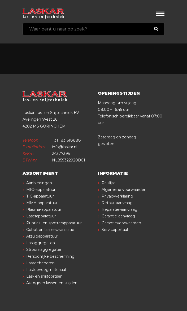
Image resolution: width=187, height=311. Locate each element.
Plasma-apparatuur (43, 209)
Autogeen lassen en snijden (51, 283)
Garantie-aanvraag (118, 216)
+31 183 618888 (66, 140)
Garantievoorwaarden (121, 223)
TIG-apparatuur (40, 196)
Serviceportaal (115, 229)
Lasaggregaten (40, 242)
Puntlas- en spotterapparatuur (54, 223)
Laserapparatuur (41, 216)
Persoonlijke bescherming (50, 256)
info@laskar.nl (64, 146)
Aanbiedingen (39, 183)
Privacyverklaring (117, 196)
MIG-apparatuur (40, 189)
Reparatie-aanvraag (119, 209)
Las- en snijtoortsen (44, 276)
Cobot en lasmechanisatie (50, 229)
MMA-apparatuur (42, 202)
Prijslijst (108, 183)
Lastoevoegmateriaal (46, 269)
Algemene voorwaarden (124, 189)
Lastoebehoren (40, 263)
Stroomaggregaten (44, 249)
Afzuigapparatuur (42, 236)
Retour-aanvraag (117, 202)
